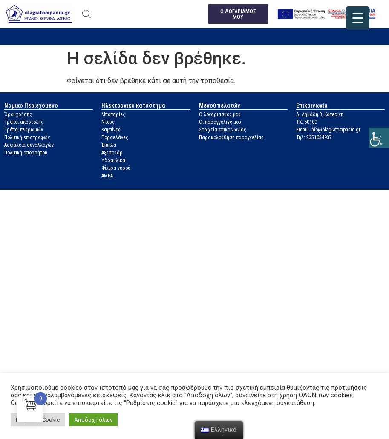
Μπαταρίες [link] (113, 114)
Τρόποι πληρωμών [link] (23, 130)
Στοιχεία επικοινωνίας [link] (222, 130)
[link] (379, 138)
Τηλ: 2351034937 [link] (314, 137)
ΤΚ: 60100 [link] (306, 122)
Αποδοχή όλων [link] (93, 419)
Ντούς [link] (108, 122)
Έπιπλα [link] (108, 145)
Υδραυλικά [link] (113, 160)
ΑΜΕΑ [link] (107, 176)
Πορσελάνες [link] (114, 137)
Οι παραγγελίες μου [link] (220, 122)
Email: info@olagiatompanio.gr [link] (328, 130)
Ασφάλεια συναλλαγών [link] (29, 145)
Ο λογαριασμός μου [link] (220, 114)
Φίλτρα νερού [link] (115, 168)
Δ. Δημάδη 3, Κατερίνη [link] (319, 114)
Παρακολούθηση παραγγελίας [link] (231, 137)
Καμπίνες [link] (111, 130)
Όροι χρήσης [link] (18, 114)
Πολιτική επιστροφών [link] (27, 137)
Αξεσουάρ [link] (112, 153)
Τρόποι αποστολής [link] (23, 122)
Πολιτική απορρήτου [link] (25, 153)
